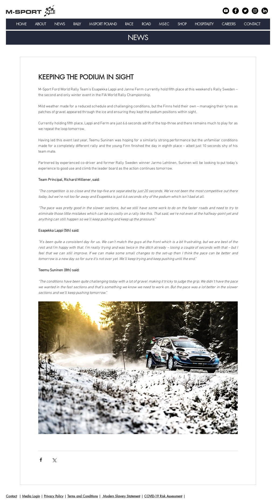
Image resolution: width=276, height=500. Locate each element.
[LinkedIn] (264, 11)
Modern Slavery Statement (121, 496)
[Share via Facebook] (40, 459)
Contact (11, 496)
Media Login (31, 496)
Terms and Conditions (82, 496)
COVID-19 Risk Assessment (163, 496)
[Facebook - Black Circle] (235, 11)
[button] (40, 24)
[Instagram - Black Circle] (255, 11)
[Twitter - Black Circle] (245, 11)
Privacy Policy (53, 496)
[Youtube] (226, 11)
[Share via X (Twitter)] (54, 459)
